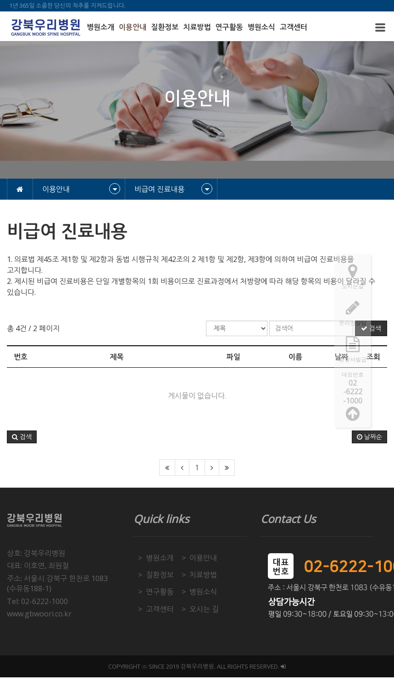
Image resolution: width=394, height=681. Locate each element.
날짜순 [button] (369, 437)
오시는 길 (204, 609)
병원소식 (261, 27)
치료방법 (197, 27)
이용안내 (132, 27)
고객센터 (293, 27)
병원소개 (100, 27)
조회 (373, 357)
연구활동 (229, 27)
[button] (22, 436)
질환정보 (164, 27)
